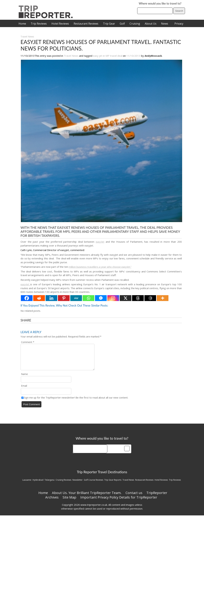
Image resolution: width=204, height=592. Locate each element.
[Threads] (138, 298)
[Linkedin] (51, 298)
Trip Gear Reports (112, 483)
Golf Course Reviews (93, 483)
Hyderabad (38, 483)
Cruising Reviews (63, 483)
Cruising (135, 23)
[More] (162, 298)
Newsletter (77, 483)
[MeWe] (76, 298)
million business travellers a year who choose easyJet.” (100, 266)
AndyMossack (153, 55)
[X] (125, 298)
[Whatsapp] (88, 298)
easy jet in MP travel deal (107, 55)
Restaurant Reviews (86, 23)
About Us (150, 23)
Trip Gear (109, 23)
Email (24, 389)
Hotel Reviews (60, 23)
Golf (122, 23)
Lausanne (26, 483)
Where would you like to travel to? (160, 3)
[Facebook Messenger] (101, 298)
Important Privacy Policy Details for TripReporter (118, 501)
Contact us (134, 497)
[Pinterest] (64, 298)
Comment (27, 342)
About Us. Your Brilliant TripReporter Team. (87, 497)
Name (24, 378)
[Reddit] (39, 298)
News (164, 23)
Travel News (27, 36)
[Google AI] (150, 298)
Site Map (69, 501)
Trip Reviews (39, 23)
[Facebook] (27, 298)
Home (22, 23)
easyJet (100, 241)
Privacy (178, 23)
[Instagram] (113, 298)
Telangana (49, 483)
